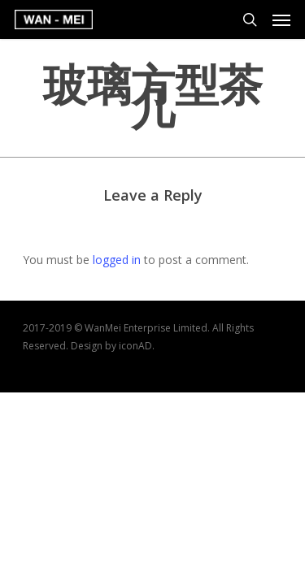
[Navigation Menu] (281, 19)
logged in (117, 259)
